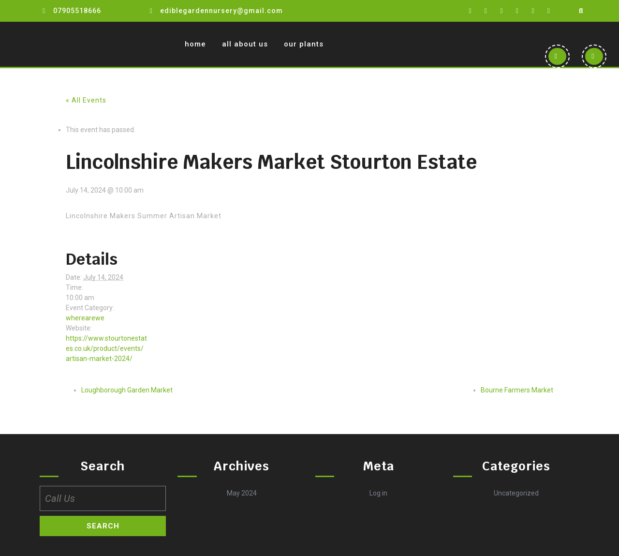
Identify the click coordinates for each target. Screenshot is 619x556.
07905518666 (77, 11)
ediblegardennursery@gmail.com (221, 11)
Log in (378, 493)
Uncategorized (516, 493)
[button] (557, 56)
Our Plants (304, 44)
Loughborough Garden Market (127, 390)
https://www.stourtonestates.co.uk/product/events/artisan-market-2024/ (106, 348)
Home (195, 44)
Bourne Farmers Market (517, 390)
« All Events (86, 100)
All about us (245, 44)
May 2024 (242, 493)
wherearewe (85, 318)
